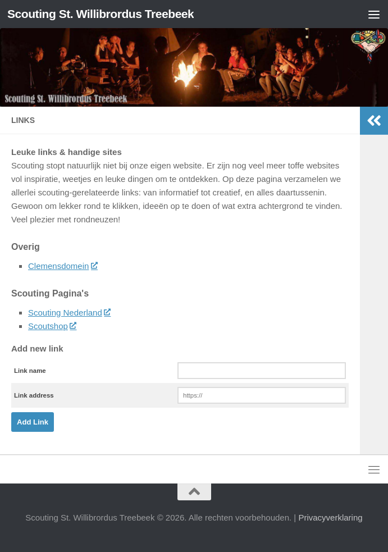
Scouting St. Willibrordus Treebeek (100, 13)
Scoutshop (52, 326)
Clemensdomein (62, 266)
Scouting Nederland (69, 312)
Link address (34, 395)
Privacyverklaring (330, 517)
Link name (30, 370)
